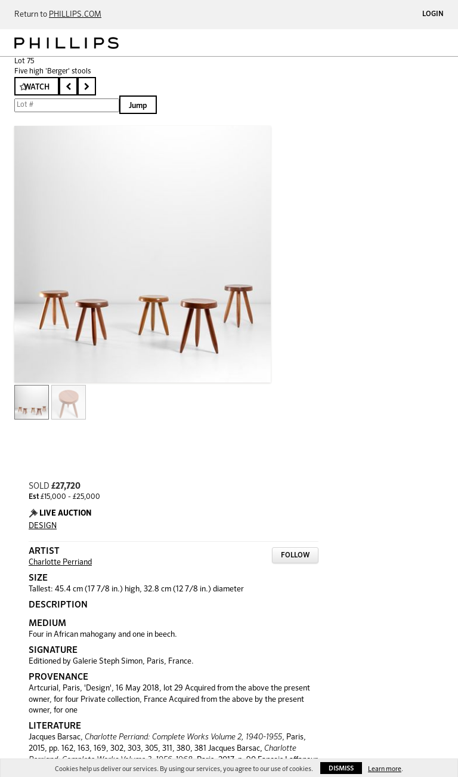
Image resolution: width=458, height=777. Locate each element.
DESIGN (43, 526)
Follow (295, 555)
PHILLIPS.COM (75, 14)
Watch (36, 87)
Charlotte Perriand (60, 562)
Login (433, 14)
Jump (138, 106)
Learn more (384, 769)
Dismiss (341, 768)
